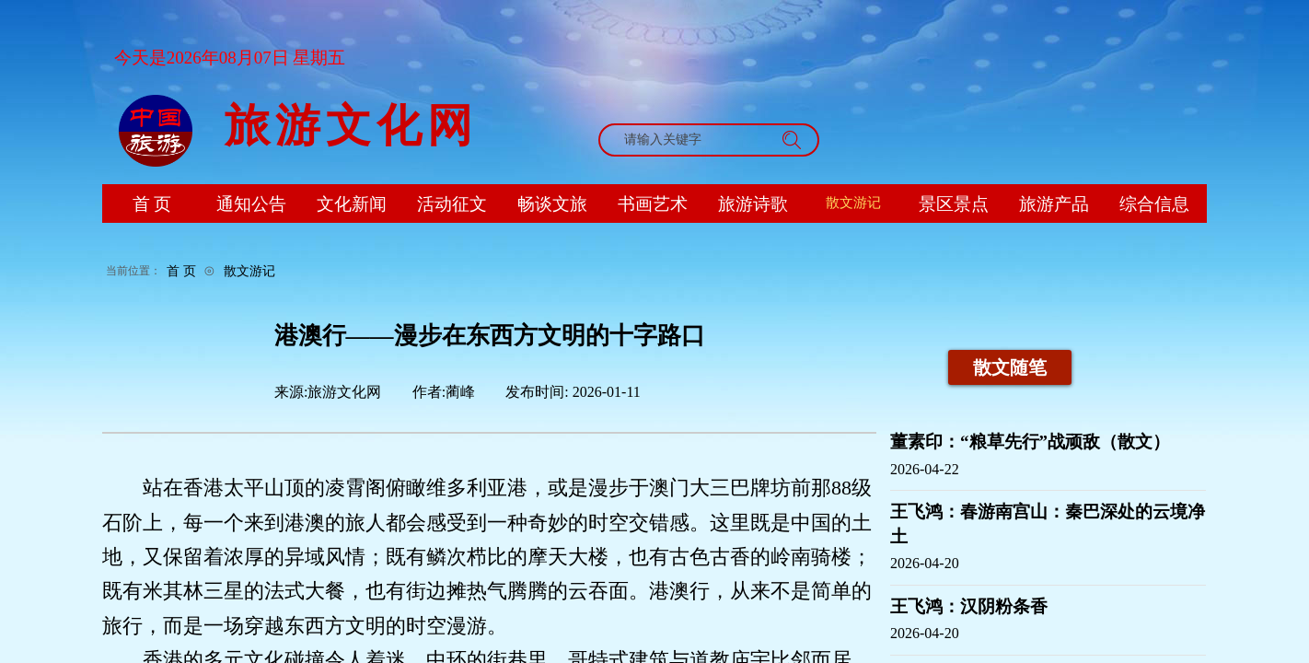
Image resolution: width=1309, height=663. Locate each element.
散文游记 (249, 270)
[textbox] (691, 140)
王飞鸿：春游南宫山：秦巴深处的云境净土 (1047, 524)
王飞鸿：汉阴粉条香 (969, 606)
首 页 (181, 270)
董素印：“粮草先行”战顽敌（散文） (1030, 441)
